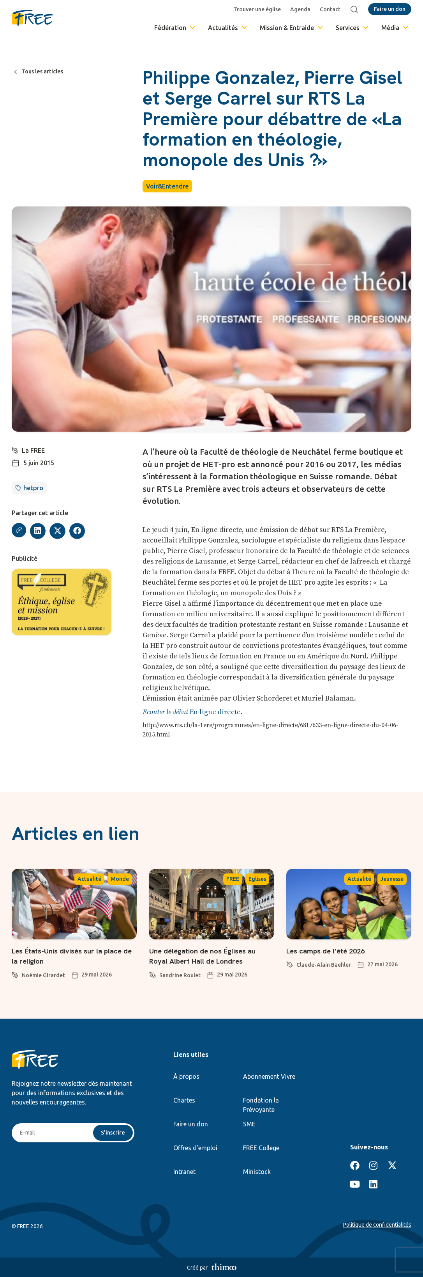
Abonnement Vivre (269, 1076)
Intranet (184, 1171)
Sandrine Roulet (180, 975)
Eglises (257, 879)
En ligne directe (191, 712)
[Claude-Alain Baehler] (289, 963)
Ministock (257, 1171)
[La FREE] (15, 450)
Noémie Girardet (43, 975)
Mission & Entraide (292, 27)
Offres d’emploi (195, 1147)
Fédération (175, 27)
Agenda (302, 9)
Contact (332, 9)
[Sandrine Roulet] (152, 973)
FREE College (261, 1147)
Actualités (228, 27)
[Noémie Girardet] (15, 973)
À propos (186, 1076)
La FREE (34, 450)
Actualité (89, 879)
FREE (232, 879)
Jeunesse (392, 879)
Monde (120, 879)
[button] (39, 531)
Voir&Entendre (167, 186)
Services (353, 27)
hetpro (33, 487)
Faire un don (190, 1124)
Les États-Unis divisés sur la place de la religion (66, 955)
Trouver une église (259, 9)
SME (249, 1124)
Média (395, 27)
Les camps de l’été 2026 (333, 950)
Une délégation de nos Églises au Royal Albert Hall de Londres (211, 955)
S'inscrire (112, 1133)
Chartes (184, 1100)
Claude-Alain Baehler (323, 965)
